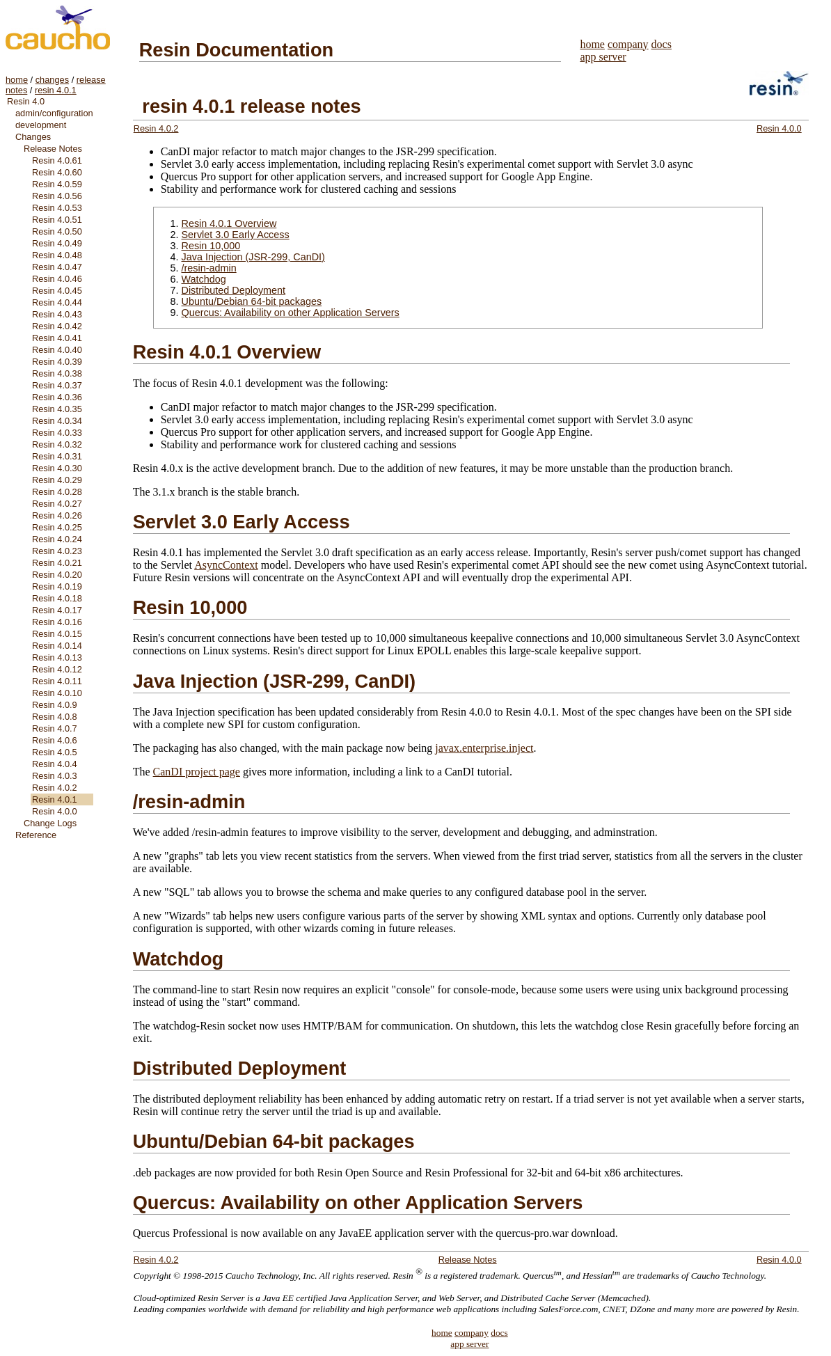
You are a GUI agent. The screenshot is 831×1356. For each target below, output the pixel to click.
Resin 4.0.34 (57, 421)
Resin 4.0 (26, 101)
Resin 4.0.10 (57, 693)
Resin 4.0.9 (54, 705)
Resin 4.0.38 (57, 373)
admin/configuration (54, 113)
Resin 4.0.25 (57, 527)
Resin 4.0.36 (57, 397)
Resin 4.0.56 (57, 196)
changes (52, 79)
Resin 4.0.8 (54, 716)
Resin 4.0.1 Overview (229, 223)
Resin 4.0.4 (54, 764)
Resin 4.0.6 (54, 740)
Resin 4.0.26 (57, 515)
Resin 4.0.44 (57, 302)
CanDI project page (196, 772)
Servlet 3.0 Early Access (236, 234)
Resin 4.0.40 (57, 350)
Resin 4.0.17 (57, 610)
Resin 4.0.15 (57, 634)
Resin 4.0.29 (57, 480)
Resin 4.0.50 (57, 231)
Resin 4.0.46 (57, 279)
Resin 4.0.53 (57, 208)
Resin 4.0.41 (57, 338)
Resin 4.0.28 (57, 492)
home (17, 79)
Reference (35, 835)
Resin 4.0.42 (57, 326)
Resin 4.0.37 (57, 385)
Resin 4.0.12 (57, 669)
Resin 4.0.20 (57, 574)
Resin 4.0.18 (57, 598)
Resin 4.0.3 (54, 776)
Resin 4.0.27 (57, 503)
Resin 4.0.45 (57, 290)
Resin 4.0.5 (54, 752)
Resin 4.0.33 (57, 432)
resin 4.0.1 (56, 90)
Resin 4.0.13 (57, 657)
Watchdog (204, 279)
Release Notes (53, 148)
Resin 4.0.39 (57, 361)
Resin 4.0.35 (57, 409)
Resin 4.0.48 (57, 255)
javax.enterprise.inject (484, 748)
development (40, 125)
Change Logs (50, 823)
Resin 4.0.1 (54, 799)
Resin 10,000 (211, 245)
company (628, 44)
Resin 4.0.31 (57, 456)
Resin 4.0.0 (54, 811)
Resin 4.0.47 (57, 267)
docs (661, 44)
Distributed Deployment (234, 290)
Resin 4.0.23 (57, 551)
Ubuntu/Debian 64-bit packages (252, 301)
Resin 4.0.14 (57, 645)
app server (603, 57)
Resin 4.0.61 (57, 160)
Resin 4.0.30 (57, 468)
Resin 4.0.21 (57, 563)
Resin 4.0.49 (57, 243)
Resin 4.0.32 (57, 444)
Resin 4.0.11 (57, 681)
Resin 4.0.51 (57, 219)
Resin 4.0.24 (57, 539)
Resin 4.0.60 (57, 172)
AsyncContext (226, 565)
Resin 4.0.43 (57, 314)
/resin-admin (209, 268)
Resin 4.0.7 (54, 728)
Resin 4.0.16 (57, 622)
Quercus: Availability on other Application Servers (290, 312)
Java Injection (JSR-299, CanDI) (253, 256)
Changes (33, 137)
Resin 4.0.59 (57, 184)
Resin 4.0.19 (57, 586)
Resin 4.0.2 (54, 787)
